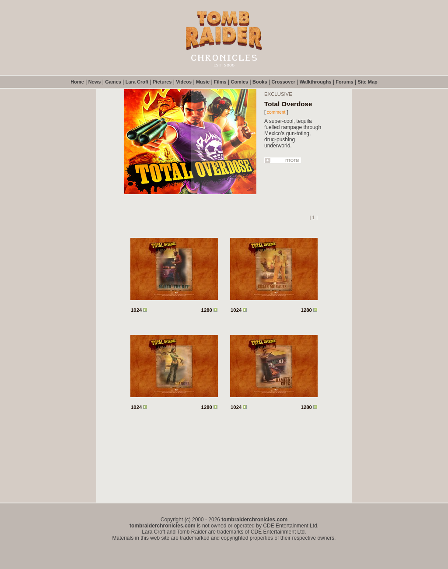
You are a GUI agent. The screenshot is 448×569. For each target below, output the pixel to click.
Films (220, 81)
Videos (184, 81)
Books (259, 81)
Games (113, 81)
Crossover (283, 81)
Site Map (368, 81)
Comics (239, 81)
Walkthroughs (316, 81)
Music (203, 81)
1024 (139, 310)
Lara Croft (137, 81)
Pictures (162, 81)
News (94, 81)
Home (77, 81)
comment (276, 112)
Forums (344, 81)
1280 (209, 310)
